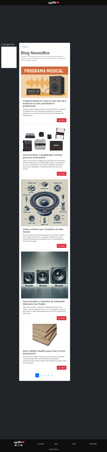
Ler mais (61, 120)
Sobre (74, 444)
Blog (56, 444)
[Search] (44, 47)
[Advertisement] (53, 20)
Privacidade (93, 444)
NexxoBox (41, 444)
